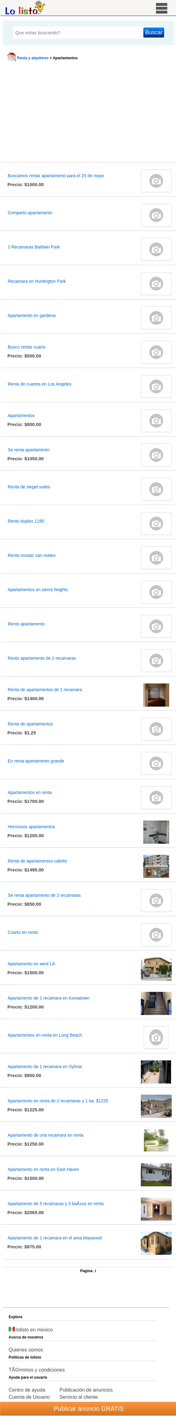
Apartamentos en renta (30, 792)
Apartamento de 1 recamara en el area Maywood (55, 1237)
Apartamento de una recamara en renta (45, 1135)
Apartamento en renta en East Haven (43, 1169)
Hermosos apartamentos (31, 826)
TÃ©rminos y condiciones (37, 1369)
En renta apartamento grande (36, 760)
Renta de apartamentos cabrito (37, 860)
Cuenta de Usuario (29, 1397)
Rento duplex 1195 (26, 521)
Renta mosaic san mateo (32, 555)
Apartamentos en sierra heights (38, 589)
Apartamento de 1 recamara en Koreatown (49, 998)
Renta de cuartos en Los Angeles (39, 384)
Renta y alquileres (33, 58)
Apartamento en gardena (32, 315)
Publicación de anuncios (86, 1390)
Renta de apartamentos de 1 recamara (45, 689)
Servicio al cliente (78, 1397)
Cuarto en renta (23, 932)
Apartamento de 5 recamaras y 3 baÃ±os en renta (55, 1203)
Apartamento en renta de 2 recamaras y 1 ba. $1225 (58, 1100)
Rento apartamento (26, 623)
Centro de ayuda (27, 1390)
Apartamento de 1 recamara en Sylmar (45, 1066)
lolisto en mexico (31, 1329)
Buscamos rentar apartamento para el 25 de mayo (56, 175)
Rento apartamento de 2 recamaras (42, 658)
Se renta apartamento (28, 449)
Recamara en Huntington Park (37, 281)
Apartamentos (21, 415)
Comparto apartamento (30, 212)
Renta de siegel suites (29, 486)
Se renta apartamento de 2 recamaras (44, 895)
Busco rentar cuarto (26, 347)
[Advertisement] (87, 113)
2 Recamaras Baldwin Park (34, 246)
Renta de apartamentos (30, 723)
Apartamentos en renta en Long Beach (45, 1035)
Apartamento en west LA (31, 963)
